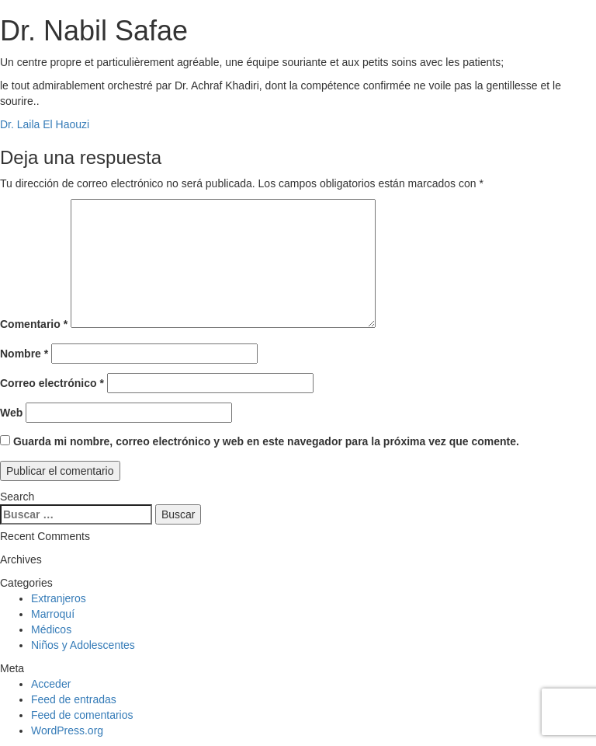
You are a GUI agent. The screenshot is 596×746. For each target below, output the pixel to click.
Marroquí (52, 614)
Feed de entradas (73, 699)
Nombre (24, 353)
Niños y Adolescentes (83, 645)
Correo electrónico (52, 383)
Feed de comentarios (82, 715)
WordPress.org (67, 730)
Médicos (51, 629)
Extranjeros (58, 598)
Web (11, 412)
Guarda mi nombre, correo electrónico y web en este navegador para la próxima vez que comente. (266, 441)
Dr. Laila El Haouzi (44, 124)
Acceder (51, 684)
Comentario (34, 324)
